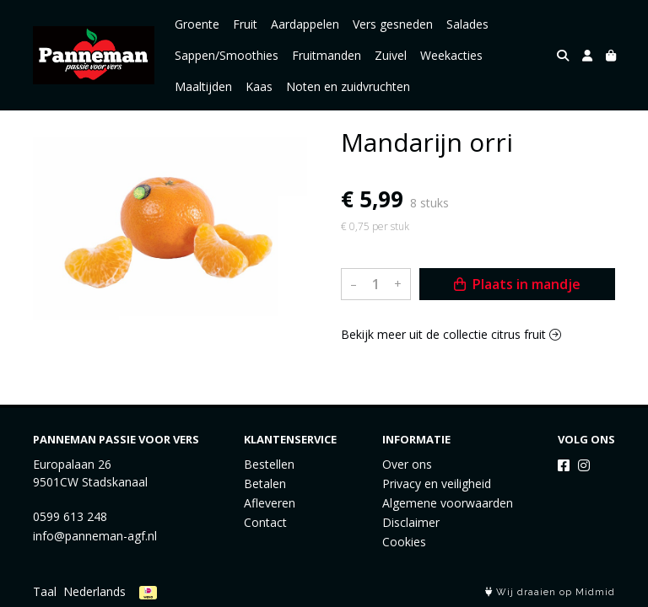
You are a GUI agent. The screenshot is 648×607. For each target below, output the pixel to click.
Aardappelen (305, 24)
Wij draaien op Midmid (550, 592)
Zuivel (391, 55)
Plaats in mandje (517, 284)
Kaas (259, 86)
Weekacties (451, 55)
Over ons (407, 464)
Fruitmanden (326, 55)
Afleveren (269, 503)
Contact (265, 522)
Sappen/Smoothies (226, 55)
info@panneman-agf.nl (95, 536)
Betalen (265, 483)
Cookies (404, 542)
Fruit (245, 24)
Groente (197, 24)
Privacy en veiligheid (436, 483)
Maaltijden (203, 86)
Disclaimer (411, 522)
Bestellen (269, 464)
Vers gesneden (393, 24)
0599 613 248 (70, 516)
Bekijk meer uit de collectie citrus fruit (451, 334)
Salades (467, 24)
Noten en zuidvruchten (348, 86)
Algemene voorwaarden (447, 503)
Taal (45, 591)
